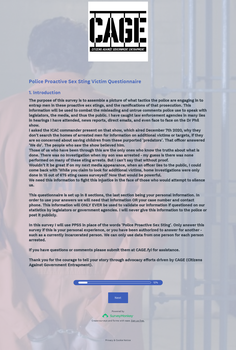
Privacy (109, 340)
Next (118, 298)
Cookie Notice (123, 340)
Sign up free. (137, 320)
